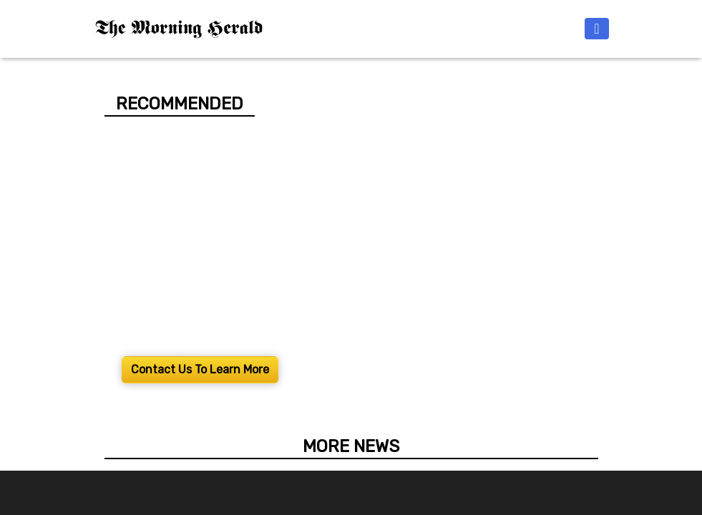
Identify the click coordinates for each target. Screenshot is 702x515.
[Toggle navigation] (596, 28)
